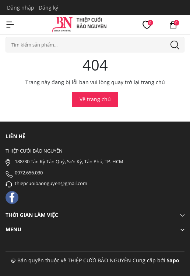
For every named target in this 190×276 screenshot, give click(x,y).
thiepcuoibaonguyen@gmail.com (51, 183)
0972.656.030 (29, 172)
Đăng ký (48, 7)
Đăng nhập (20, 7)
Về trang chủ (95, 99)
